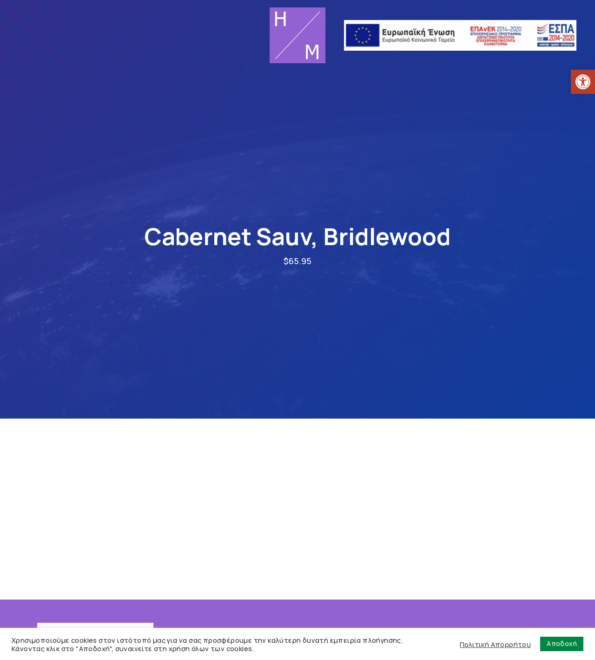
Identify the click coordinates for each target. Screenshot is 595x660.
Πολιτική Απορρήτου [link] (495, 644)
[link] (583, 82)
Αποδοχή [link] (562, 643)
